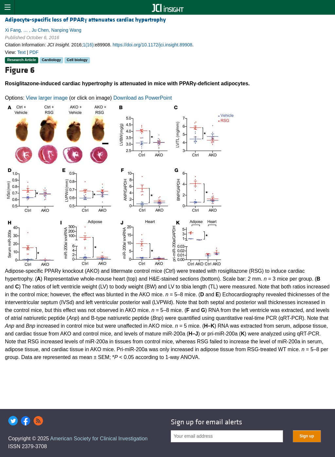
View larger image (47, 98)
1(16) (88, 44)
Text (21, 52)
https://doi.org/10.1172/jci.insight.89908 (152, 44)
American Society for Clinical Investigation (99, 438)
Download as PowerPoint (142, 98)
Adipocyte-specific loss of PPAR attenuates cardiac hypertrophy (85, 20)
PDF (34, 52)
